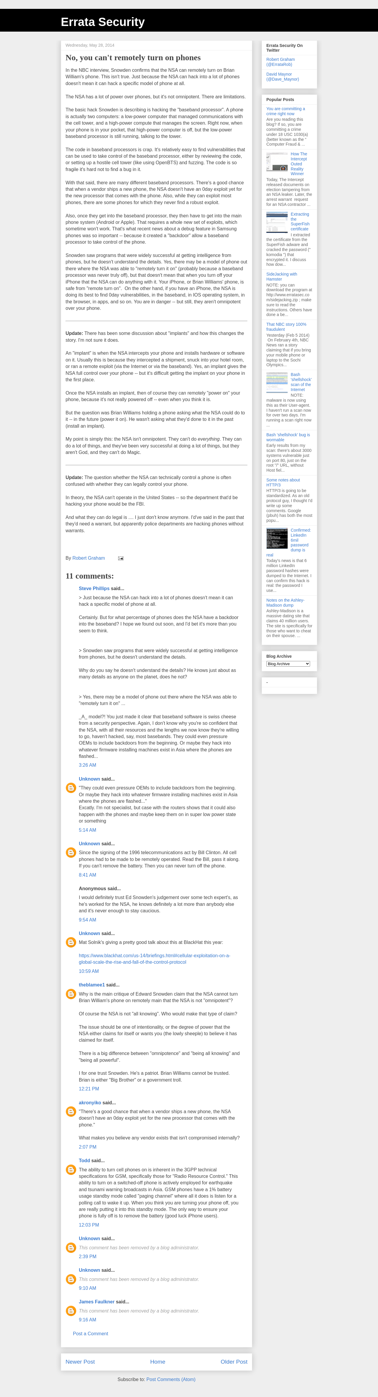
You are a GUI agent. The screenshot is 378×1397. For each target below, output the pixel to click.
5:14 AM (87, 830)
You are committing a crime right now (285, 111)
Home (157, 1362)
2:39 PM (88, 1256)
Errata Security (103, 21)
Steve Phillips (94, 588)
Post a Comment (90, 1333)
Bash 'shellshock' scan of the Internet (301, 382)
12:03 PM (89, 1224)
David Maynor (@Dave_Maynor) (282, 77)
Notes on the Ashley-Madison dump (285, 603)
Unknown (89, 778)
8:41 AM (87, 874)
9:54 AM (87, 919)
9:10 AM (87, 1288)
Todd (84, 1160)
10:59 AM (89, 971)
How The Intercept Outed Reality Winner (299, 164)
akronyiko (90, 1102)
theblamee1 (92, 984)
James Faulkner (97, 1301)
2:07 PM (88, 1146)
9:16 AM (87, 1319)
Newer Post (80, 1362)
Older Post (234, 1362)
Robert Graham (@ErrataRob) (280, 62)
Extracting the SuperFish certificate (300, 221)
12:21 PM (89, 1088)
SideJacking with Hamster (281, 276)
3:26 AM (87, 765)
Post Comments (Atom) (170, 1379)
